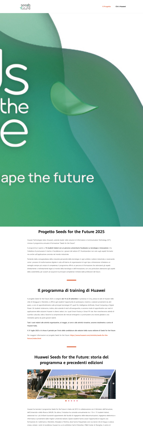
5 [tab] (77, 401)
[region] (71, 384)
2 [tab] (69, 401)
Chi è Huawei (121, 6)
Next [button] (113, 383)
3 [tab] (71, 401)
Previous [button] (29, 383)
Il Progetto (106, 6)
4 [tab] (74, 401)
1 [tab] (66, 401)
